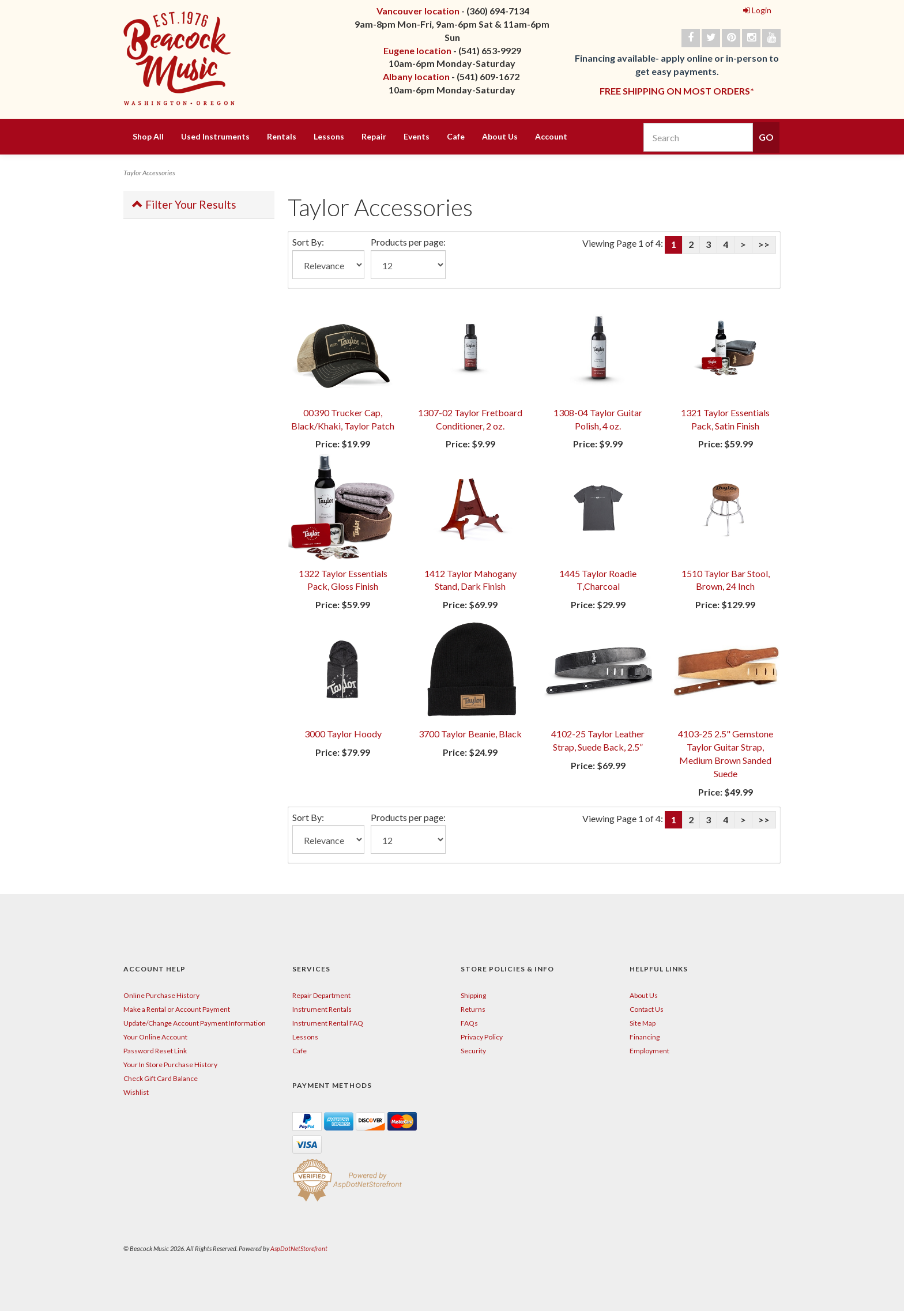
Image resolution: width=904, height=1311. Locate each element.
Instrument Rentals (322, 1009)
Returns (473, 1009)
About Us (500, 136)
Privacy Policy (482, 1037)
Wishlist (136, 1092)
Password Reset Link (155, 1050)
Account (551, 136)
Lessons (329, 136)
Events (417, 136)
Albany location (416, 76)
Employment (649, 1050)
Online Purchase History (161, 995)
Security (473, 1050)
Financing (645, 1037)
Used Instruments (215, 136)
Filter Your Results (184, 204)
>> (764, 244)
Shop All (148, 136)
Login (757, 10)
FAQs (469, 1023)
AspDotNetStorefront (298, 1248)
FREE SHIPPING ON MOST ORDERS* (677, 90)
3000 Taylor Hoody (343, 733)
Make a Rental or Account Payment (176, 1009)
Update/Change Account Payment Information (194, 1023)
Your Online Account (155, 1037)
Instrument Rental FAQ (327, 1023)
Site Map (643, 1023)
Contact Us (647, 1009)
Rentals (281, 136)
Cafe (456, 136)
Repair (373, 136)
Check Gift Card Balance (160, 1078)
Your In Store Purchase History (170, 1064)
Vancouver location (417, 10)
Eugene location (417, 50)
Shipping (473, 995)
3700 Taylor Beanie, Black (470, 733)
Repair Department (321, 995)
